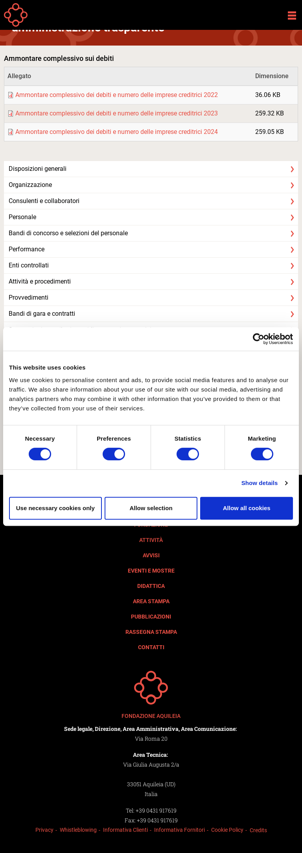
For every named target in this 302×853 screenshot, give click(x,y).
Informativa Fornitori (179, 830)
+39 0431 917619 (156, 810)
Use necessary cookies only (55, 508)
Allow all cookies (247, 508)
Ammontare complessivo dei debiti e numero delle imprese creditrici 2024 (116, 131)
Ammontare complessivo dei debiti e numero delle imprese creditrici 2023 (116, 113)
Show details (259, 483)
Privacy (44, 830)
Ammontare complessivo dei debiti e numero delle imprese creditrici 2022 (116, 95)
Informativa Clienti (125, 830)
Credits (258, 830)
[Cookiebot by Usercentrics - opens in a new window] (258, 339)
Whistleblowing (78, 830)
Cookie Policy (227, 830)
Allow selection (150, 508)
